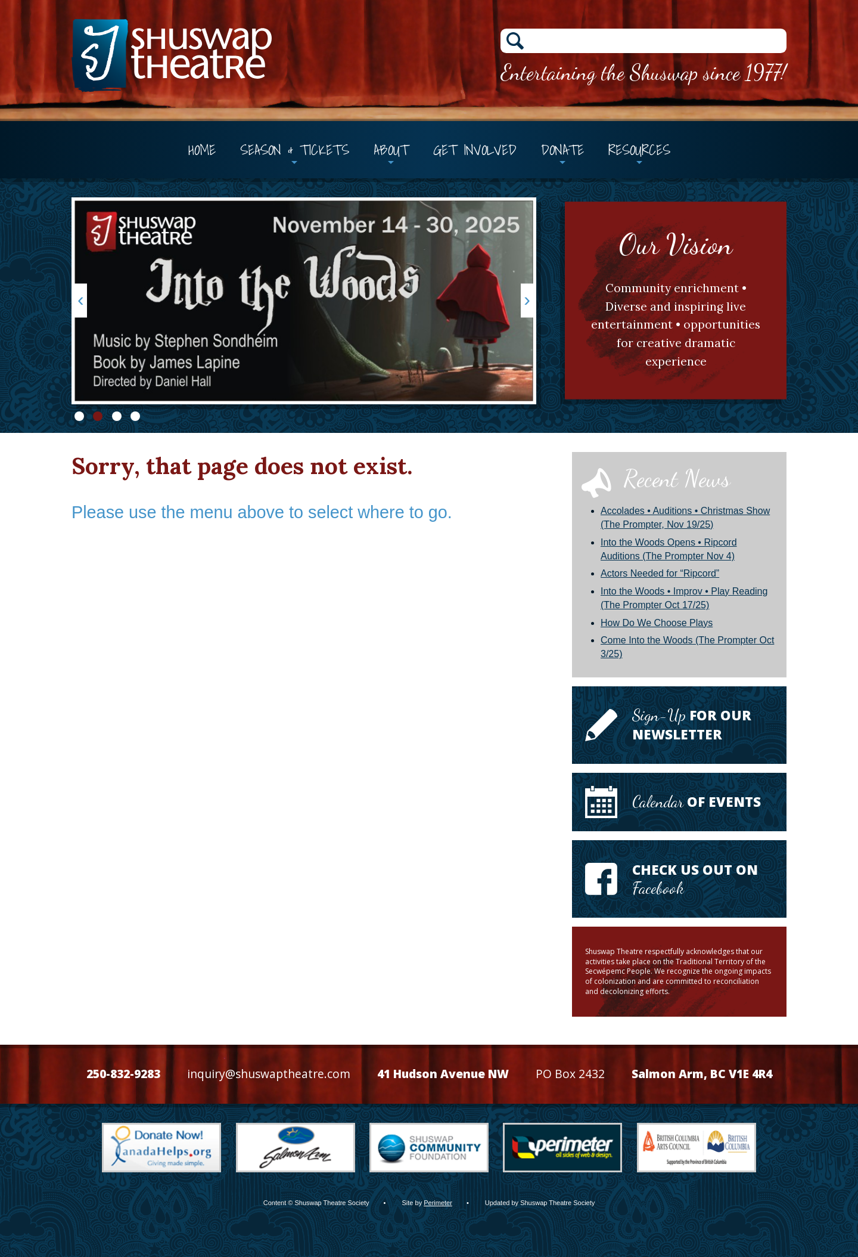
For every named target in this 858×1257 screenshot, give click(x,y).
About (391, 149)
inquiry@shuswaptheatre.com (268, 1074)
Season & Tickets (294, 149)
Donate (562, 149)
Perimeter (438, 1202)
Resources (639, 149)
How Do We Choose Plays (657, 623)
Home (202, 149)
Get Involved (475, 149)
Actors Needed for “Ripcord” (660, 573)
